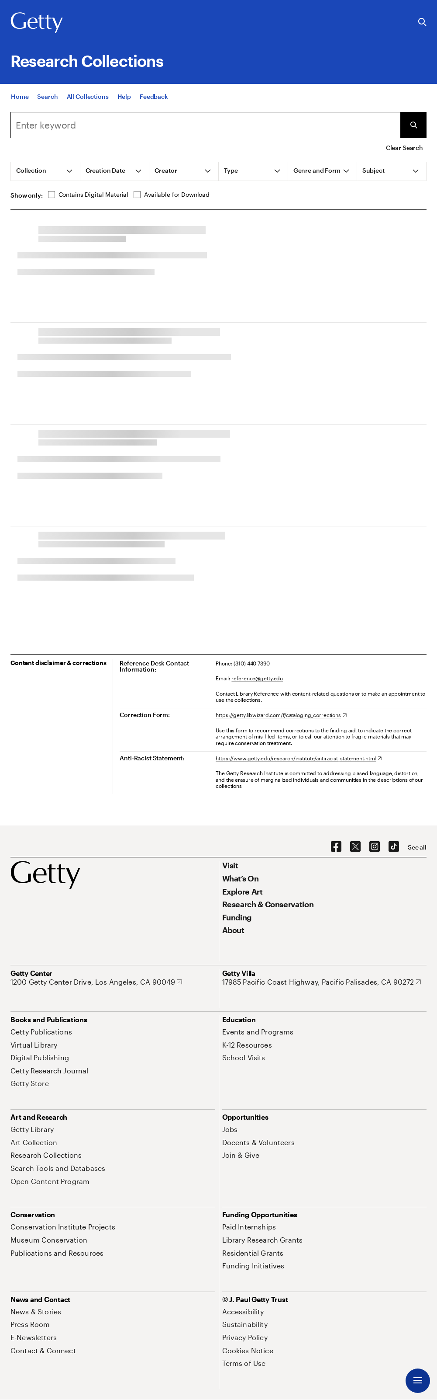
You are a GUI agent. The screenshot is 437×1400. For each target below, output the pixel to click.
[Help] (124, 101)
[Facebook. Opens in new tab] (336, 847)
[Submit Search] (413, 125)
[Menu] (418, 1381)
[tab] (45, 171)
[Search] (47, 101)
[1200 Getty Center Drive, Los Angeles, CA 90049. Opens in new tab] (96, 982)
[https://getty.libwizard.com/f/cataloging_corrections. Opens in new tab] (281, 715)
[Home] (19, 101)
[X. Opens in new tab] (355, 847)
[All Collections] (88, 101)
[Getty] (36, 23)
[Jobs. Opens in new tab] (230, 1129)
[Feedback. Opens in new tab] (154, 101)
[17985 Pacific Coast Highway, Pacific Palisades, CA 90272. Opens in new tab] (321, 982)
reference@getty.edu (257, 678)
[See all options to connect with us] (417, 847)
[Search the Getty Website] (422, 22)
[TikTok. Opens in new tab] (394, 847)
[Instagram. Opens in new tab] (374, 847)
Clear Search (404, 147)
